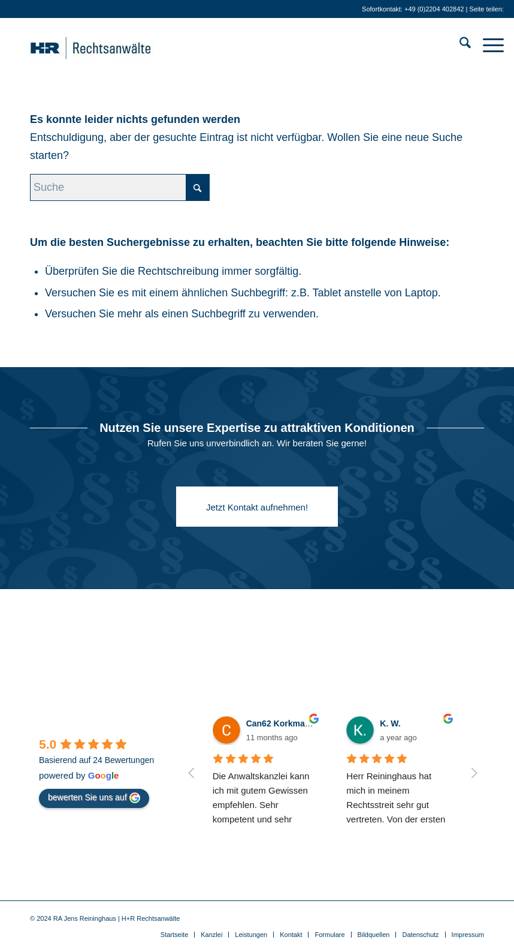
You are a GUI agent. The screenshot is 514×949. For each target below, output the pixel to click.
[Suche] (459, 45)
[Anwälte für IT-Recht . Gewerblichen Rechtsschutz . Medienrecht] (109, 45)
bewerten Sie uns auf (94, 797)
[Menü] (487, 45)
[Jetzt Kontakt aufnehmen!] (257, 506)
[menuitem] (459, 45)
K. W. (390, 723)
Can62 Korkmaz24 (282, 723)
